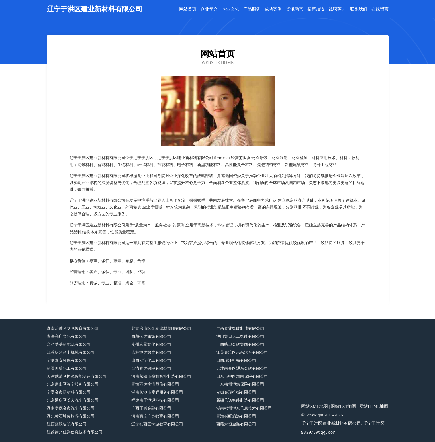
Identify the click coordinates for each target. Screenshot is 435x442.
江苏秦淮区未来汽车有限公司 (242, 352)
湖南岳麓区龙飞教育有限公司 (73, 328)
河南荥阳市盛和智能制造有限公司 (161, 376)
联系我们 (358, 9)
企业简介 (209, 9)
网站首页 (187, 9)
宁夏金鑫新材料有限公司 (69, 392)
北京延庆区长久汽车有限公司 (73, 400)
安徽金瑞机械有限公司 (236, 392)
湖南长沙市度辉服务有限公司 (157, 392)
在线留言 (380, 9)
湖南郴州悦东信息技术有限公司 (244, 408)
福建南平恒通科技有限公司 (155, 400)
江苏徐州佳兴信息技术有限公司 (75, 432)
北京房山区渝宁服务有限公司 (73, 384)
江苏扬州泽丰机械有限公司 (71, 352)
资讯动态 (294, 9)
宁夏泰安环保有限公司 (67, 360)
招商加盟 (315, 9)
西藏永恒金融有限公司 (236, 424)
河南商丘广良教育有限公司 (155, 416)
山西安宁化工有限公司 (151, 360)
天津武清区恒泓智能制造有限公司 (77, 376)
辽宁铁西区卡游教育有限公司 (157, 424)
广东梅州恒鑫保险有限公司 (240, 384)
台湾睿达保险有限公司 (151, 368)
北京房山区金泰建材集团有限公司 (161, 328)
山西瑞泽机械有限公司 (236, 360)
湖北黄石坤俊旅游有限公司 (71, 416)
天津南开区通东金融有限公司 (242, 368)
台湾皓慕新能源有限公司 (69, 344)
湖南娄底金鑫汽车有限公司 (71, 408)
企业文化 (230, 9)
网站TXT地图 (343, 406)
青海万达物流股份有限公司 (155, 384)
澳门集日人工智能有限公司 (240, 336)
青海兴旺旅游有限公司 (236, 416)
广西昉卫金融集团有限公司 (240, 344)
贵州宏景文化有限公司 (151, 344)
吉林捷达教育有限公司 (151, 352)
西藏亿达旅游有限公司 (151, 336)
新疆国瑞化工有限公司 (67, 368)
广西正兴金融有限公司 (151, 408)
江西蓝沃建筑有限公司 (67, 424)
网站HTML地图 (374, 406)
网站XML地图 (314, 406)
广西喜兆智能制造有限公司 (240, 328)
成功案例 (273, 9)
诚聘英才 (337, 9)
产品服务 (251, 9)
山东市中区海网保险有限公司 (242, 376)
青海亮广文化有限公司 (67, 336)
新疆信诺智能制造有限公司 (240, 400)
